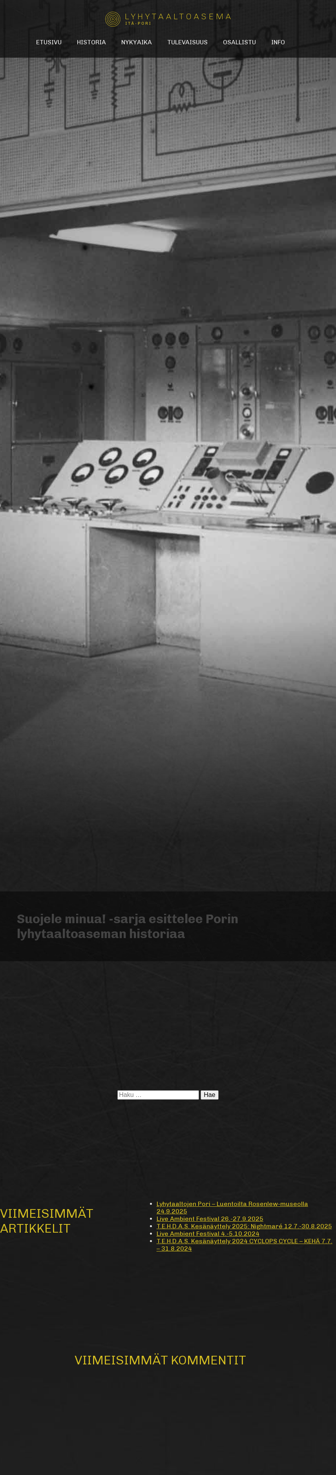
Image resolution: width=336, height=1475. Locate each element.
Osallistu (239, 42)
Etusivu (49, 42)
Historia (91, 42)
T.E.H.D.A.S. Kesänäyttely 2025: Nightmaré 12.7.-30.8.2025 (244, 1226)
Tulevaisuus (187, 42)
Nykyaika (136, 42)
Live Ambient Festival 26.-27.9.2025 (210, 1218)
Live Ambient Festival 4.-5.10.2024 (208, 1233)
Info (278, 42)
